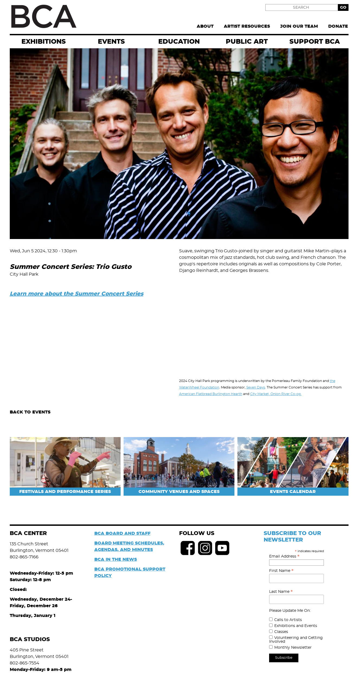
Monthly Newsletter (293, 648)
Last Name (281, 592)
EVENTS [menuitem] (111, 42)
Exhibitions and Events (295, 626)
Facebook (187, 548)
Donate (338, 26)
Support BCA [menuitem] (314, 42)
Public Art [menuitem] (247, 42)
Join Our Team (299, 26)
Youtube (222, 548)
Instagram (205, 548)
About (205, 26)
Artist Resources (247, 26)
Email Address (284, 556)
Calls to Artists (288, 620)
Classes (281, 632)
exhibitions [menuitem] (43, 42)
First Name (281, 571)
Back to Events (30, 412)
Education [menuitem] (179, 42)
